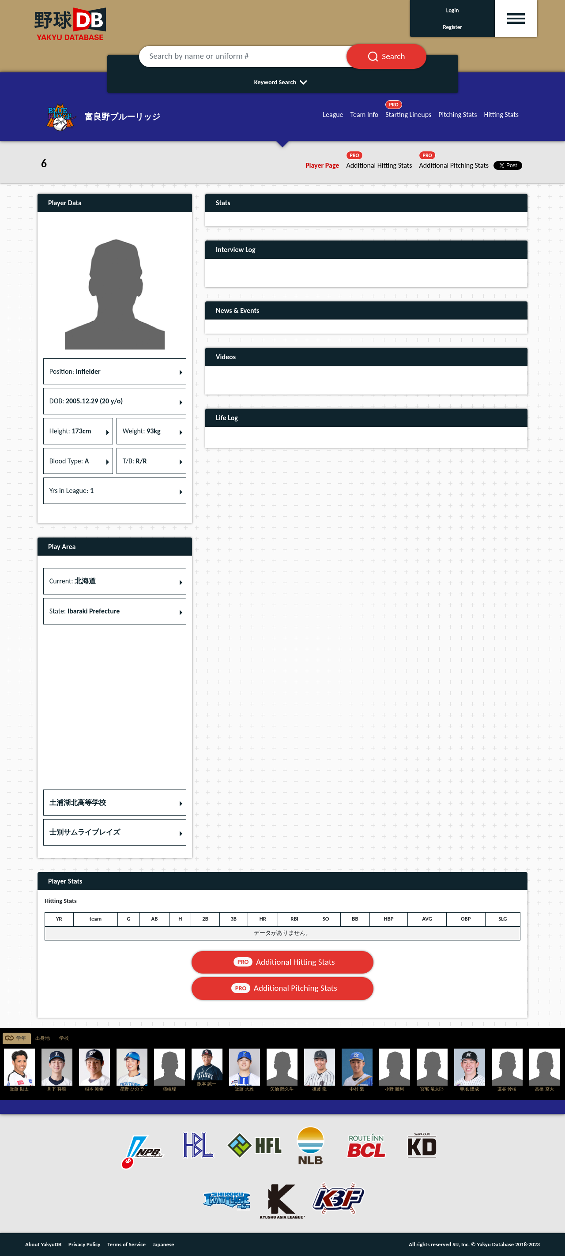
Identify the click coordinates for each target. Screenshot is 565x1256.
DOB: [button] (86, 401)
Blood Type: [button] (69, 461)
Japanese (163, 1244)
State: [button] (84, 611)
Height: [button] (70, 431)
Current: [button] (72, 581)
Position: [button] (75, 371)
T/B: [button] (135, 461)
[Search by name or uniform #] (254, 56)
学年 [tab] (21, 1038)
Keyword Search (282, 82)
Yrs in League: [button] (71, 490)
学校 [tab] (64, 1038)
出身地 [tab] (42, 1038)
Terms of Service (126, 1244)
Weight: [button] (142, 431)
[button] (114, 803)
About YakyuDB (43, 1244)
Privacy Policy (84, 1244)
